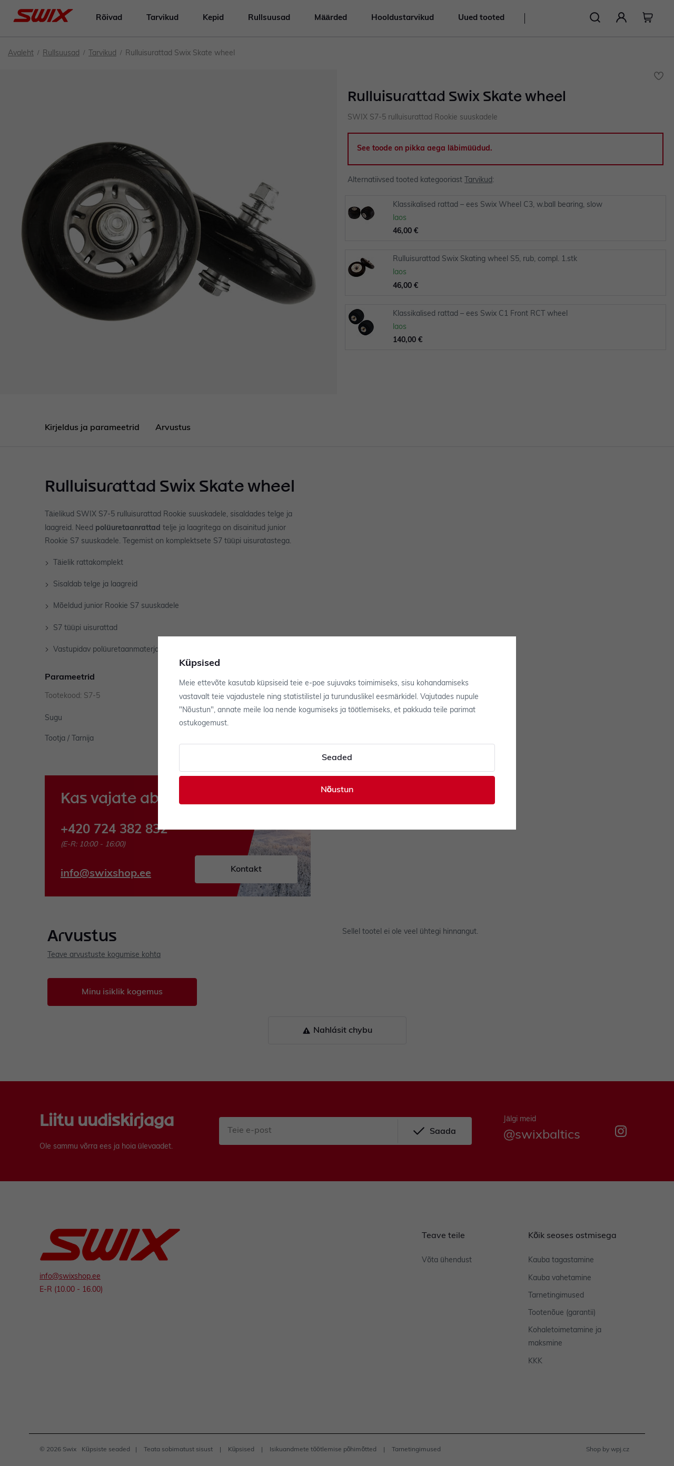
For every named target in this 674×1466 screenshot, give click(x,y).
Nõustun (337, 790)
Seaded (337, 758)
